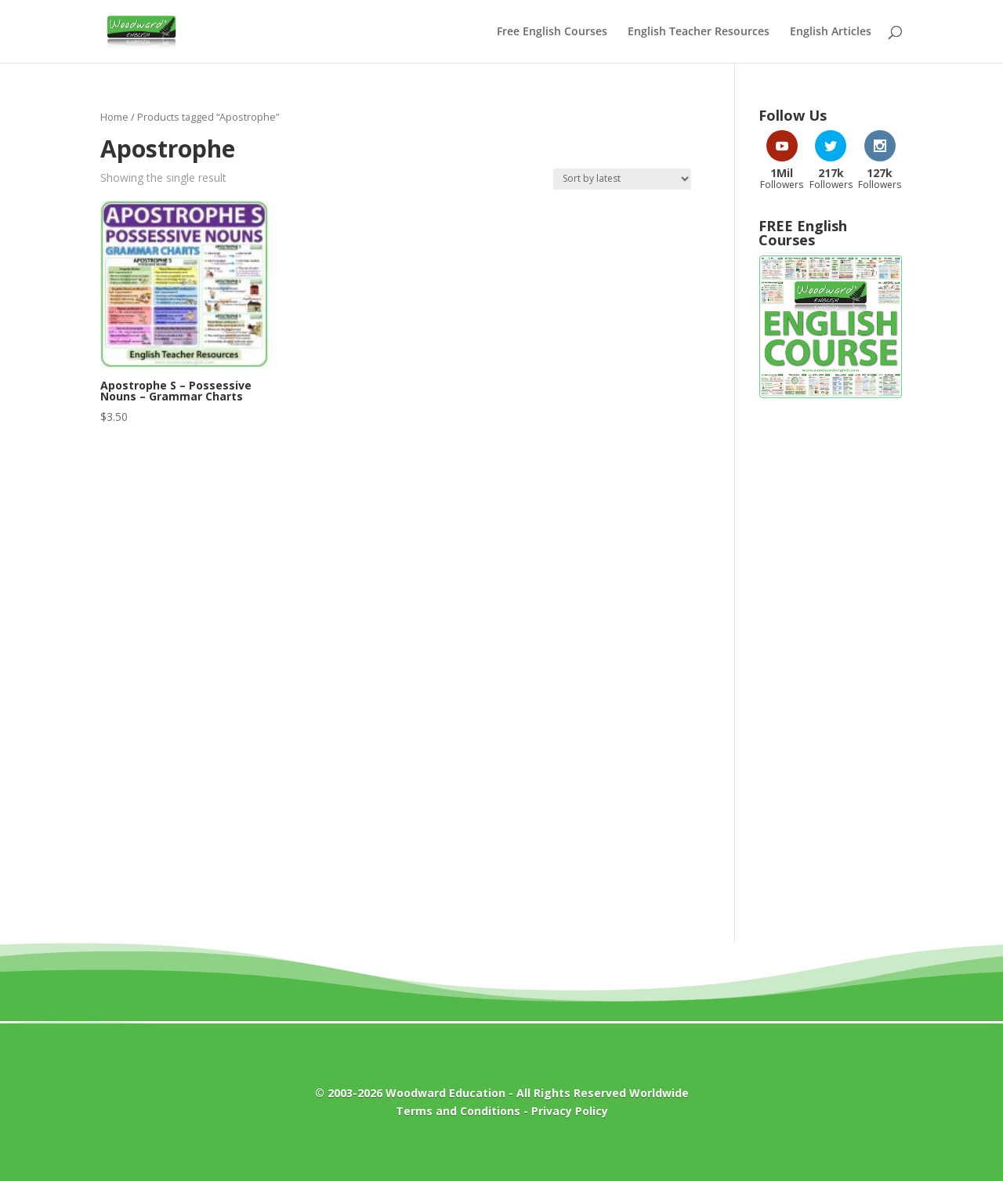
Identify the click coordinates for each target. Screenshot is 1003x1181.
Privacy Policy (569, 1110)
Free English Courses (552, 32)
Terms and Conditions (458, 1110)
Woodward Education (445, 1092)
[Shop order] (622, 179)
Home (114, 117)
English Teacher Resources (698, 32)
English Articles (830, 32)
